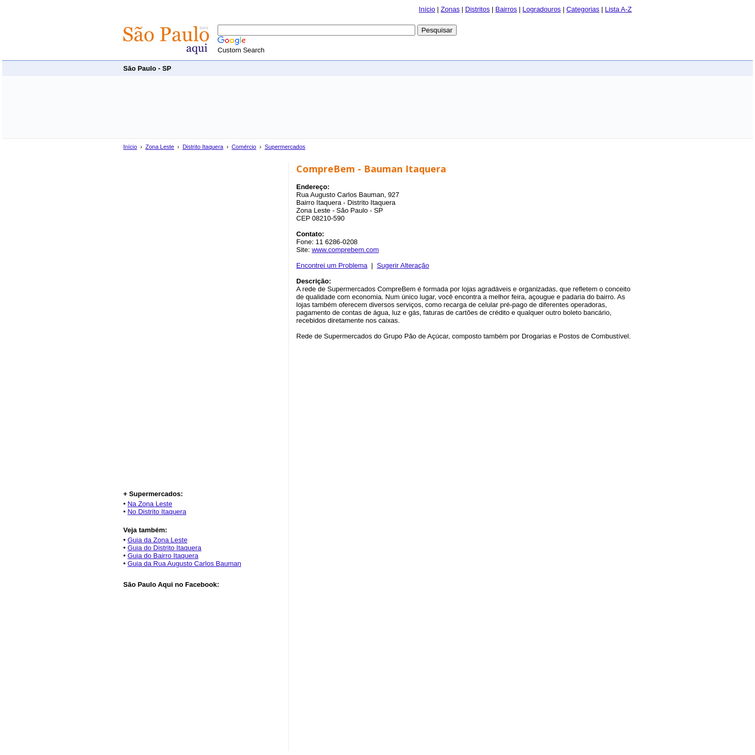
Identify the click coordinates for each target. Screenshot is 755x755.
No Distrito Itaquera (156, 512)
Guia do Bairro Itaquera (162, 556)
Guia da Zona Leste (157, 540)
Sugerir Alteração (403, 265)
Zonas (450, 9)
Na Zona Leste (149, 504)
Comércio (244, 147)
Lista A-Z (618, 9)
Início (427, 9)
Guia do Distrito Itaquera (164, 548)
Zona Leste (159, 147)
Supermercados (285, 147)
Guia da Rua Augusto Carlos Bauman (184, 563)
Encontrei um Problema (332, 265)
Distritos (477, 9)
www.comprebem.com (345, 250)
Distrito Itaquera (202, 147)
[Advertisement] (441, 68)
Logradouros (542, 9)
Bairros (506, 9)
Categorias (582, 9)
